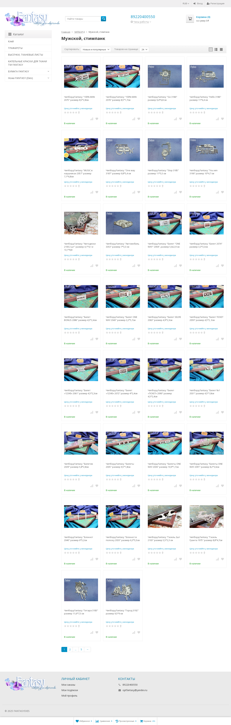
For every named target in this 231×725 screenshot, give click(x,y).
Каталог (16, 34)
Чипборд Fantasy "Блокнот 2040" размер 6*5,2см (78, 539)
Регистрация (215, 3)
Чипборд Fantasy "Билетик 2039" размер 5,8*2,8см (78, 465)
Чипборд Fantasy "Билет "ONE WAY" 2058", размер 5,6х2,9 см (164, 245)
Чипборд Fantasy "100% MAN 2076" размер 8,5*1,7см (121, 98)
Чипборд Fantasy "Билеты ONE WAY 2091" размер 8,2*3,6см (206, 465)
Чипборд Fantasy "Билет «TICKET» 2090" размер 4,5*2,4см (161, 393)
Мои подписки (69, 690)
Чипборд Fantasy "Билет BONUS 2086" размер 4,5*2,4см (80, 318)
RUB (186, 3)
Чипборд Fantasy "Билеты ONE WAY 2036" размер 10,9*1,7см (164, 465)
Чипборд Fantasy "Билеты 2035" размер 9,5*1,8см (120, 465)
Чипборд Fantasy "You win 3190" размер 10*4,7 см (204, 172)
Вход (198, 3)
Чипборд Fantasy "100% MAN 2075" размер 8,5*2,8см (79, 98)
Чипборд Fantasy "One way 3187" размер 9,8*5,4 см (120, 172)
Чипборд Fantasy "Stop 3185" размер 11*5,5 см (163, 172)
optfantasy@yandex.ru (135, 690)
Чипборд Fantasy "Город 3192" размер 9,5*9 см (122, 612)
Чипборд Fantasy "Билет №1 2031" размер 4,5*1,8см (205, 392)
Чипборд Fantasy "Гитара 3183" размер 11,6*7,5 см (81, 612)
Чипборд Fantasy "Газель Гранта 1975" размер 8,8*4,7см (206, 539)
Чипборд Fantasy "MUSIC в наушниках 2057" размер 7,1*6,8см (78, 173)
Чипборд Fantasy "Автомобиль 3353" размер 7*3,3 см (122, 245)
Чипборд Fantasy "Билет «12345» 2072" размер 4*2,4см (121, 392)
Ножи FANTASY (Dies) (20, 78)
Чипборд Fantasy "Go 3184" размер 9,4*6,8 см (162, 98)
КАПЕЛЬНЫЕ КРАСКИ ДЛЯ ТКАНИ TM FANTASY (27, 63)
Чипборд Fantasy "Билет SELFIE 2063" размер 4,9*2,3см (164, 318)
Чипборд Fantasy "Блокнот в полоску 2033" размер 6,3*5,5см (123, 539)
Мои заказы (68, 684)
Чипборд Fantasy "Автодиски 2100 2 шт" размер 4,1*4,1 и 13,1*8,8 (80, 246)
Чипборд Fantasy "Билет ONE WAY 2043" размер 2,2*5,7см (121, 318)
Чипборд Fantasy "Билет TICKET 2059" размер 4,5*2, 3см (206, 318)
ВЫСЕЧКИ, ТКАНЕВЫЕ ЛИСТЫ (25, 54)
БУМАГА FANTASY (18, 71)
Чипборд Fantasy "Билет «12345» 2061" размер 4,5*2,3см (80, 392)
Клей (11, 41)
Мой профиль (69, 695)
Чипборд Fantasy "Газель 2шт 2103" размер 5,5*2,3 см (164, 539)
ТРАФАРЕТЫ (15, 48)
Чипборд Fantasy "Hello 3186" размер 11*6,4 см (205, 98)
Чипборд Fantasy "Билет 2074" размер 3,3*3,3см (206, 245)
